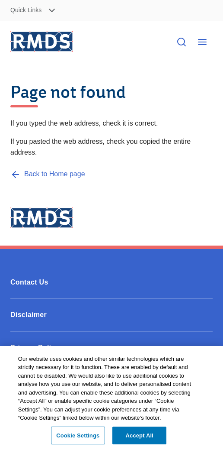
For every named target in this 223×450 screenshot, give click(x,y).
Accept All (139, 438)
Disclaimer (28, 314)
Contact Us (29, 282)
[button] (58, 10)
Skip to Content (209, 10)
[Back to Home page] (47, 174)
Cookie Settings (77, 438)
